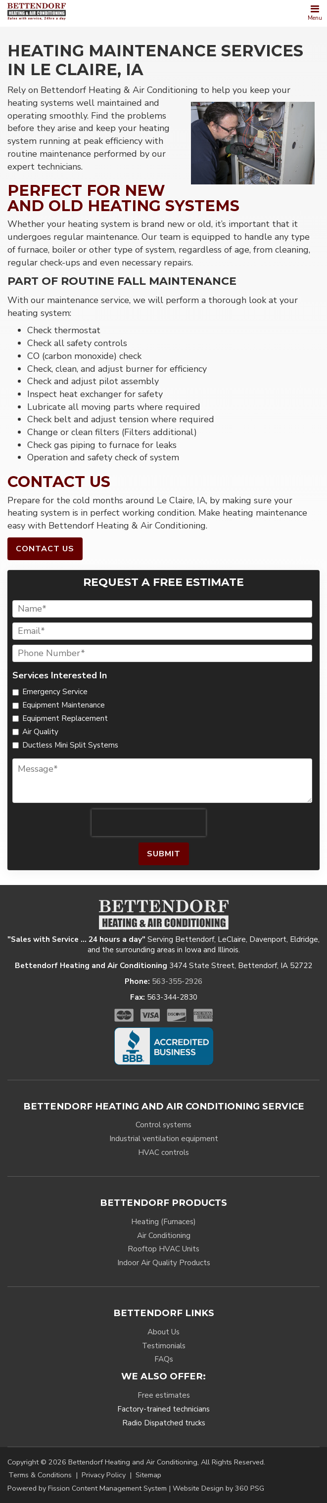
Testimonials (164, 1346)
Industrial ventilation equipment (163, 1139)
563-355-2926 (177, 981)
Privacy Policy (104, 1475)
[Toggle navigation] (315, 13)
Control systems (163, 1125)
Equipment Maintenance (63, 705)
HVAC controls (163, 1152)
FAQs (163, 1359)
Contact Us (45, 548)
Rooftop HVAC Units (163, 1249)
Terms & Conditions (40, 1475)
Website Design (198, 1488)
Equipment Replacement (65, 718)
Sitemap (148, 1475)
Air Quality (40, 732)
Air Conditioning (163, 1235)
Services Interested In (12, 675)
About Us (163, 1332)
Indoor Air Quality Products (163, 1263)
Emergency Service (55, 692)
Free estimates (164, 1395)
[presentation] (148, 822)
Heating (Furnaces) (163, 1222)
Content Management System (119, 1488)
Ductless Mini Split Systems (70, 745)
